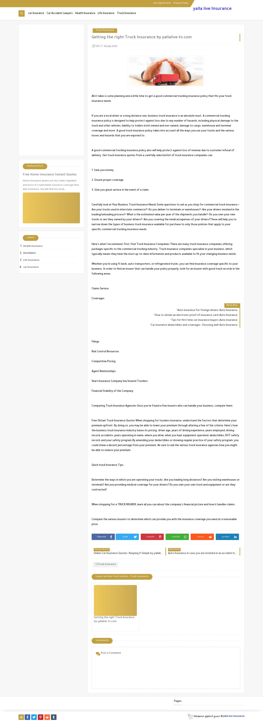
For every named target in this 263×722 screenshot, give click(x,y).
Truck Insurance (126, 13)
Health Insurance (85, 13)
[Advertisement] (51, 90)
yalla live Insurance (212, 9)
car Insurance (36, 13)
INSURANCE (29, 253)
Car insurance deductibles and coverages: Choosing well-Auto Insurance (194, 325)
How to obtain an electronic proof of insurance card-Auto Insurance (196, 315)
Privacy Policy (180, 3)
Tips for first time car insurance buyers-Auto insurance (204, 320)
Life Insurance (106, 13)
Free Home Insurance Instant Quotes (50, 175)
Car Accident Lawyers (60, 13)
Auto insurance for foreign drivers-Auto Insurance (207, 310)
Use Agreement (162, 3)
